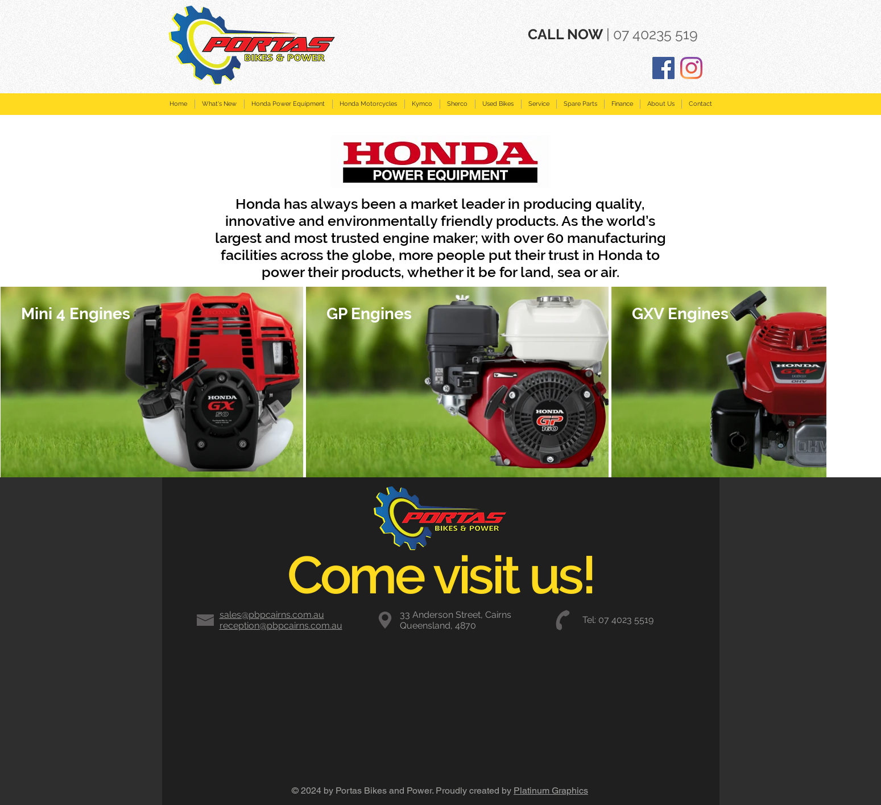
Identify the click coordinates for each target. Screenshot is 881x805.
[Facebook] (663, 68)
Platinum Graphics (551, 790)
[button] (288, 104)
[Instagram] (691, 68)
